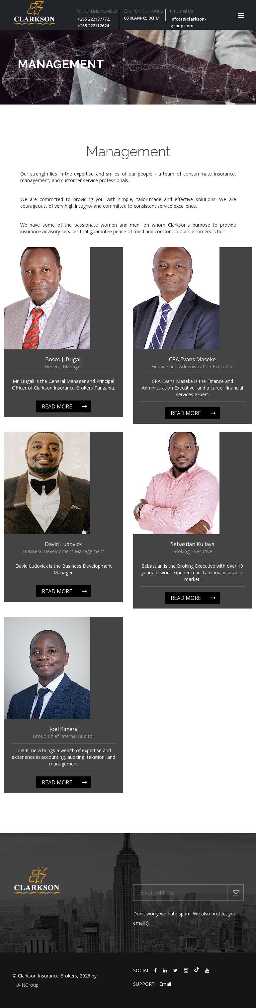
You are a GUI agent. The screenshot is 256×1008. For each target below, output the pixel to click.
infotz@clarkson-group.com (188, 22)
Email (165, 984)
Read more (57, 406)
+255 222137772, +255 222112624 (93, 22)
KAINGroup (26, 985)
